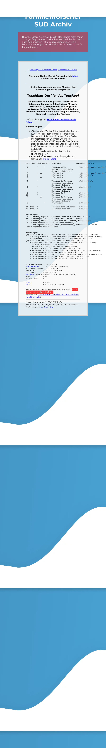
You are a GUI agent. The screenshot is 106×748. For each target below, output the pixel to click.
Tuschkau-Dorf (32, 287)
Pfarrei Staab (50, 159)
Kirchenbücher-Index (67, 70)
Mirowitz (30, 297)
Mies (75, 76)
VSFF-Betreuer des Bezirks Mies (52, 315)
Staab (28, 306)
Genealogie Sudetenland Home (43, 70)
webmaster (47, 331)
